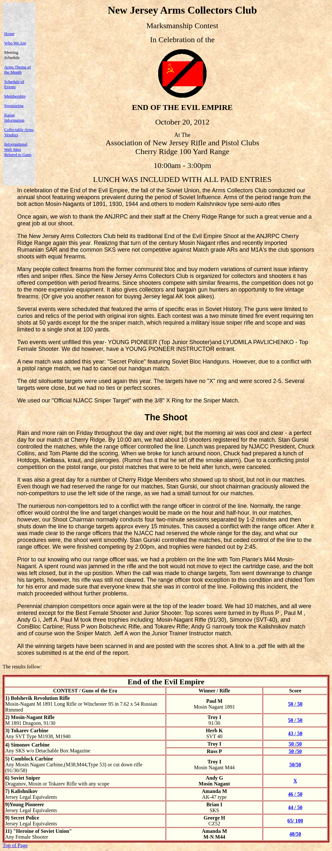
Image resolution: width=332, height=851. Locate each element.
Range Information (14, 118)
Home (9, 33)
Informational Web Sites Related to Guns (17, 149)
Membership (15, 96)
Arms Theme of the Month (17, 70)
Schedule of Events (14, 84)
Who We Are (15, 43)
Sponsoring (13, 105)
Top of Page (15, 845)
